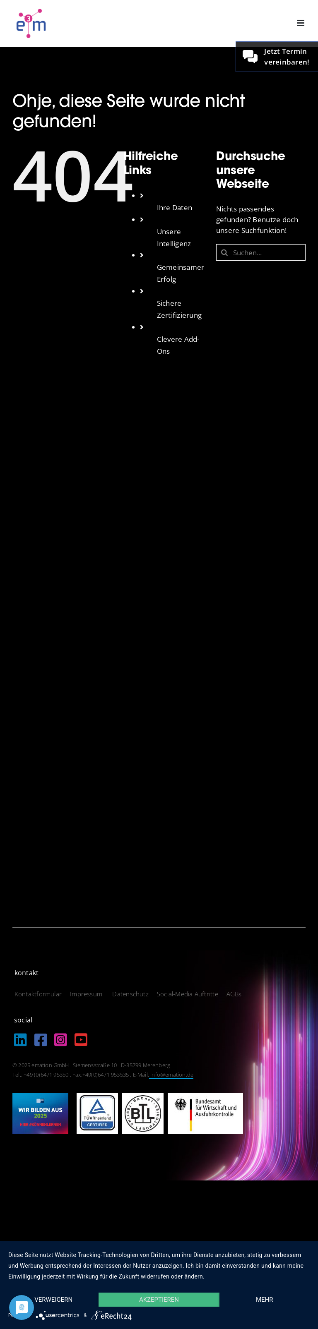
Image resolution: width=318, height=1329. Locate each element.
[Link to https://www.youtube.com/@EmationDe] (81, 1039)
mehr (264, 1299)
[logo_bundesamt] (205, 1096)
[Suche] (224, 252)
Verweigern (53, 1299)
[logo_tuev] (97, 1096)
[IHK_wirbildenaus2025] (40, 1096)
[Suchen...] (261, 252)
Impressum (87, 994)
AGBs (234, 994)
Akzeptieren (159, 1299)
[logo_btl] (143, 1096)
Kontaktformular (38, 994)
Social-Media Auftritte (187, 994)
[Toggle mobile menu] (301, 23)
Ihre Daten (175, 207)
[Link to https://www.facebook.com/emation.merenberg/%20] (40, 1039)
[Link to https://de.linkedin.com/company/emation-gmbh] (20, 1039)
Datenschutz (130, 994)
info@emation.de (171, 1074)
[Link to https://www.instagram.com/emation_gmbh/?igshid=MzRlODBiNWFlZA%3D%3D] (60, 1039)
